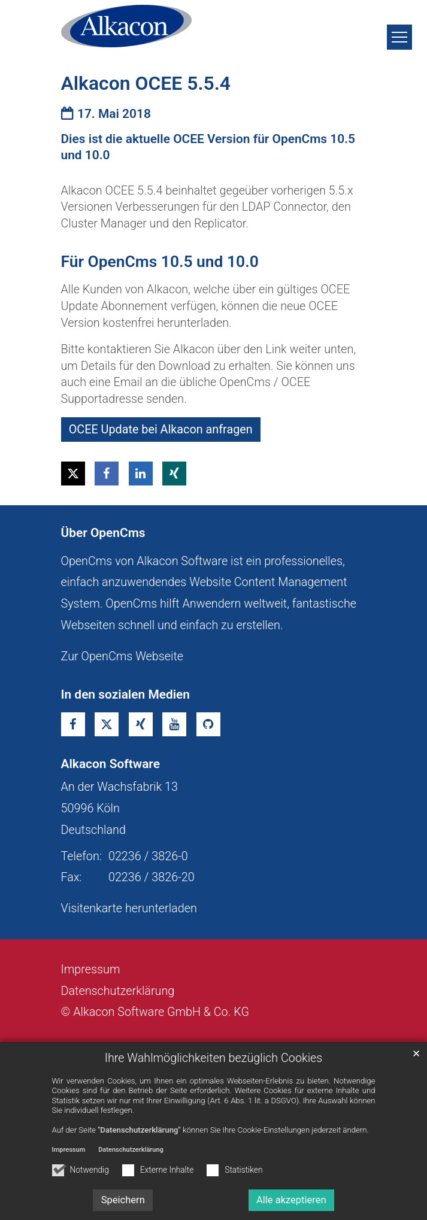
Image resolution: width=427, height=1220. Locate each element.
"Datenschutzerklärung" (139, 1129)
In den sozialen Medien (125, 694)
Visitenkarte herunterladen (129, 908)
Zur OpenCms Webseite (122, 656)
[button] (73, 473)
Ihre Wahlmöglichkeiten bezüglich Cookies (214, 1058)
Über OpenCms (103, 533)
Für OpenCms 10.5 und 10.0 (160, 262)
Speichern (123, 1200)
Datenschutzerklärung (130, 1150)
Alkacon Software (110, 764)
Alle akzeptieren (291, 1200)
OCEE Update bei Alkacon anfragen (161, 429)
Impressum (69, 1150)
